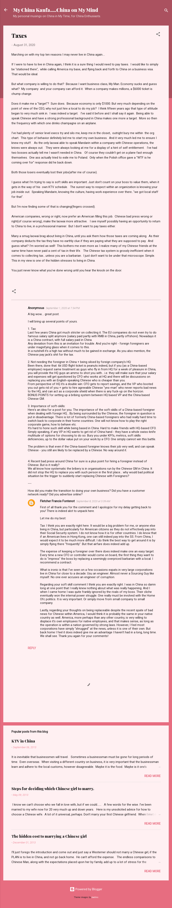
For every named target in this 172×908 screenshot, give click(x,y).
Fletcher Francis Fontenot (57, 501)
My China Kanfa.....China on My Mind (55, 10)
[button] (158, 35)
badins (95, 897)
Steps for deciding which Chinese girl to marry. (52, 788)
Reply (32, 648)
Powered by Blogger (86, 889)
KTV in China (23, 741)
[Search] (166, 11)
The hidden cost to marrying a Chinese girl (49, 836)
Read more (152, 776)
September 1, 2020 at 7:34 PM (63, 308)
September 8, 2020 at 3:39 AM (93, 501)
